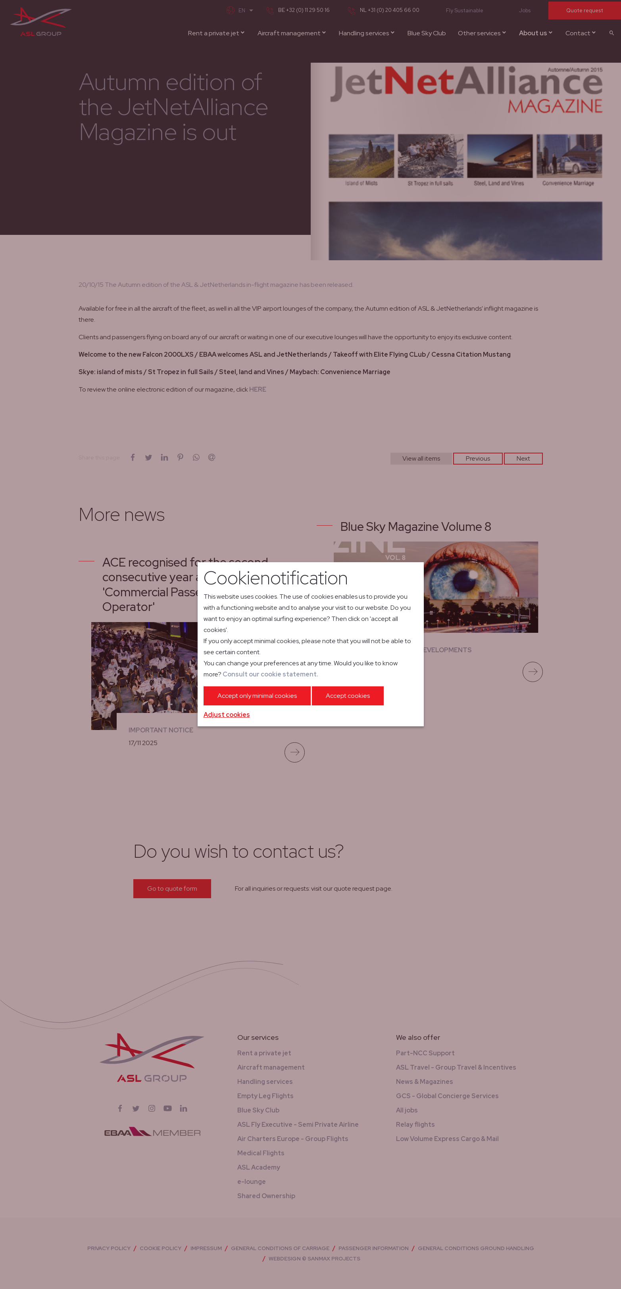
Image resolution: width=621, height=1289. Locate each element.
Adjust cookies (227, 715)
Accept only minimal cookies (257, 696)
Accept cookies (348, 696)
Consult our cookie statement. (270, 674)
